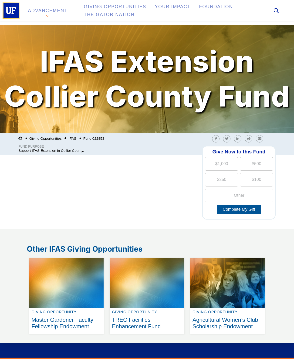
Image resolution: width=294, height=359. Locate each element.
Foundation (192, 12)
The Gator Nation (236, 12)
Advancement (47, 12)
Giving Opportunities (106, 12)
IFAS (72, 138)
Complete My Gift (239, 209)
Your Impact (155, 12)
